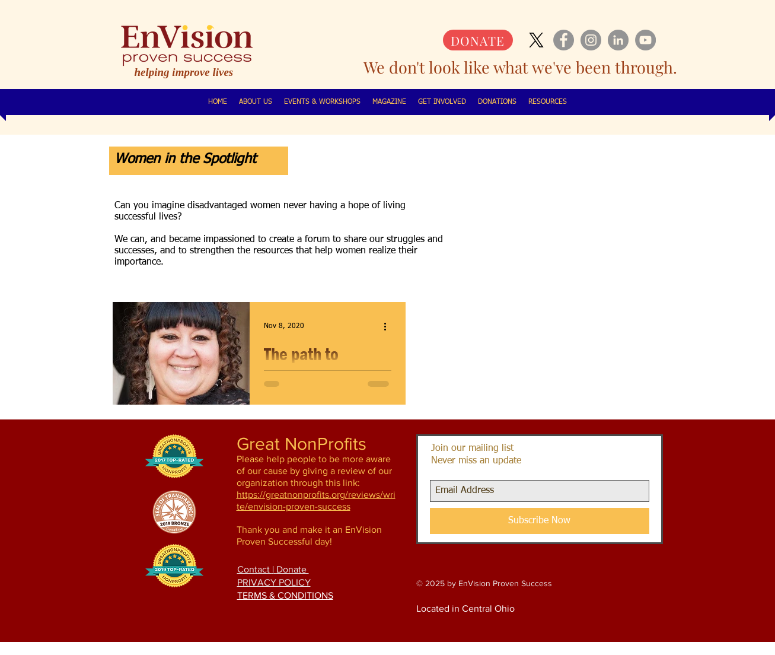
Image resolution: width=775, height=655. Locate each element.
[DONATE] (478, 40)
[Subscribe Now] (539, 521)
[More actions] (389, 326)
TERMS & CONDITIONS (285, 595)
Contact (254, 569)
